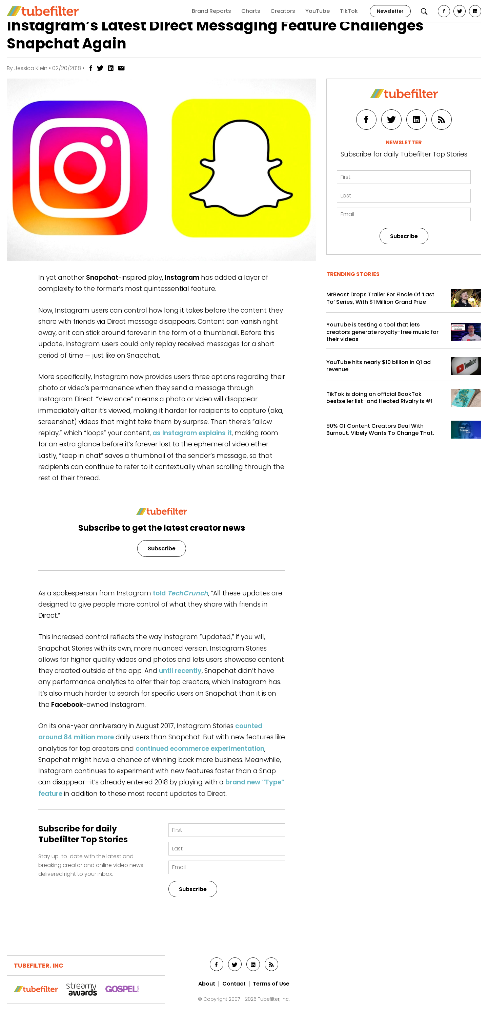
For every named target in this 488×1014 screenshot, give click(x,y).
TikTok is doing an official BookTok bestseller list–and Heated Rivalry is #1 (379, 397)
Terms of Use (271, 984)
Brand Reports (211, 11)
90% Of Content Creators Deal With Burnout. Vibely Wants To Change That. (380, 429)
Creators (282, 11)
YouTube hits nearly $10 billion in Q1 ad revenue (378, 366)
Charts (250, 11)
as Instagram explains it (192, 433)
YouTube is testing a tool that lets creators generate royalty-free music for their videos (382, 332)
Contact (234, 984)
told (180, 593)
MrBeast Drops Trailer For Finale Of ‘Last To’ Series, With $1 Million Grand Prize (380, 298)
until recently (180, 670)
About (206, 984)
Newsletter (390, 11)
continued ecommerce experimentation (200, 748)
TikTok (349, 11)
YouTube (317, 11)
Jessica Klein (30, 68)
